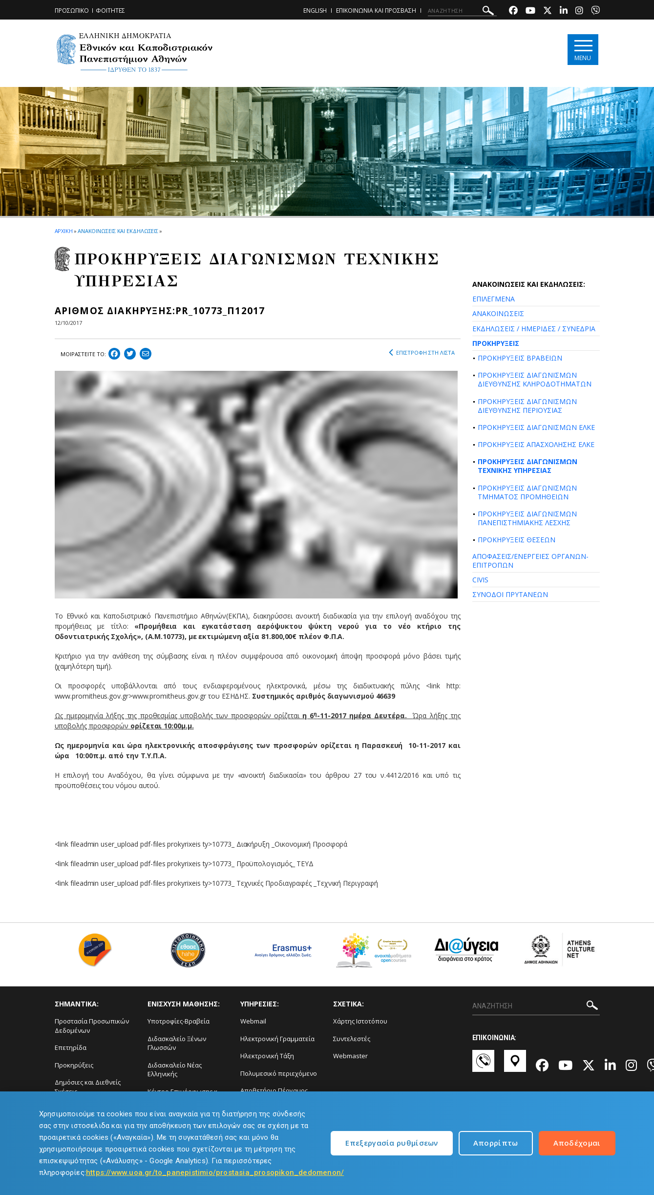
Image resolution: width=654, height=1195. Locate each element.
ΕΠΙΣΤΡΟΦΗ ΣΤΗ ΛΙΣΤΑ (422, 353)
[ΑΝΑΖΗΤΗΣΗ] (462, 10)
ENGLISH (315, 10)
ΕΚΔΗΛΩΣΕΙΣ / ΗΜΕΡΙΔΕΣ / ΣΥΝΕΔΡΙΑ (533, 328)
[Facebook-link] (513, 11)
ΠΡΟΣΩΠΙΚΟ (72, 10)
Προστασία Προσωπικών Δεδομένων (92, 1026)
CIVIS (480, 579)
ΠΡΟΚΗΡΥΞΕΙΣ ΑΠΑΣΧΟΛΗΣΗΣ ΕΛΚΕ (536, 444)
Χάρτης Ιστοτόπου (360, 1021)
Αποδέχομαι (577, 1143)
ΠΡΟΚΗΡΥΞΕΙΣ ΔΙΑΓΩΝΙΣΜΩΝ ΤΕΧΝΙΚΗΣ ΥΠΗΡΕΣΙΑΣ (527, 466)
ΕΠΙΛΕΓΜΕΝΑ (493, 298)
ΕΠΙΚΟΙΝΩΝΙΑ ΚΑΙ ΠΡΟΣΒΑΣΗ (376, 10)
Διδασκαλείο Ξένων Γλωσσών (177, 1043)
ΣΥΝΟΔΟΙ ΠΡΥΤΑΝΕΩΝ (510, 594)
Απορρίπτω (495, 1143)
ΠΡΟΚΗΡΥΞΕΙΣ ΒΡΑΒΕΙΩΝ (520, 358)
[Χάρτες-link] (515, 1065)
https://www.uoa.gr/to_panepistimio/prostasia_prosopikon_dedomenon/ (215, 1172)
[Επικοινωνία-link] (483, 1065)
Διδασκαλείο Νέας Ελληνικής (175, 1070)
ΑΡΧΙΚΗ (64, 231)
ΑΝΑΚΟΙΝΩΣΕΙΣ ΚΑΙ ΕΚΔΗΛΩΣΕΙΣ (118, 231)
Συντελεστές (351, 1038)
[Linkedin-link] (564, 11)
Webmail (253, 1021)
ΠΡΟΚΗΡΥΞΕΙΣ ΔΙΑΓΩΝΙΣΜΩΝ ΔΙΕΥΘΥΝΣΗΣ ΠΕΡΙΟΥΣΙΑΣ (527, 406)
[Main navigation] (583, 49)
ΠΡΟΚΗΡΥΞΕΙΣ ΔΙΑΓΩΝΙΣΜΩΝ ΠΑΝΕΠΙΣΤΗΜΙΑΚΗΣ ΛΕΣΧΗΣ (527, 518)
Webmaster (350, 1055)
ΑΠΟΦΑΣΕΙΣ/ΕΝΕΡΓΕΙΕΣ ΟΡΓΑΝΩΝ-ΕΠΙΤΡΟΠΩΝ (530, 561)
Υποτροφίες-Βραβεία (179, 1021)
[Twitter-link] (547, 11)
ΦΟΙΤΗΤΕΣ (110, 10)
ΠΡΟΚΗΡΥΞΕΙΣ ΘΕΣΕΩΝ (516, 539)
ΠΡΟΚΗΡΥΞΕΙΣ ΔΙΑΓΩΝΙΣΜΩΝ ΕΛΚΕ (536, 427)
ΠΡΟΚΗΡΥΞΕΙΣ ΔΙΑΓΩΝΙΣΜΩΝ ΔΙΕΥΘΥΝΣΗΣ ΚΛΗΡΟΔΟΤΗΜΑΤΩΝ (534, 379)
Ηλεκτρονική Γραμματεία (277, 1038)
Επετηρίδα (70, 1047)
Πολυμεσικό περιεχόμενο (278, 1073)
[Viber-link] (595, 11)
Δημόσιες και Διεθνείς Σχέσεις (88, 1087)
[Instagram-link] (579, 11)
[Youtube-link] (530, 11)
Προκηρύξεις (74, 1065)
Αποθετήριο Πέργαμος (274, 1090)
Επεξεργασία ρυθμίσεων (391, 1143)
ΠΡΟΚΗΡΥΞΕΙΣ (495, 343)
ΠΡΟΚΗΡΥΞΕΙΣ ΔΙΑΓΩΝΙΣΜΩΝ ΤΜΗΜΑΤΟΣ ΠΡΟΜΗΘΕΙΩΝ (527, 492)
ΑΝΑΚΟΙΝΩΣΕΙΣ (498, 313)
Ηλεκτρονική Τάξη (267, 1055)
